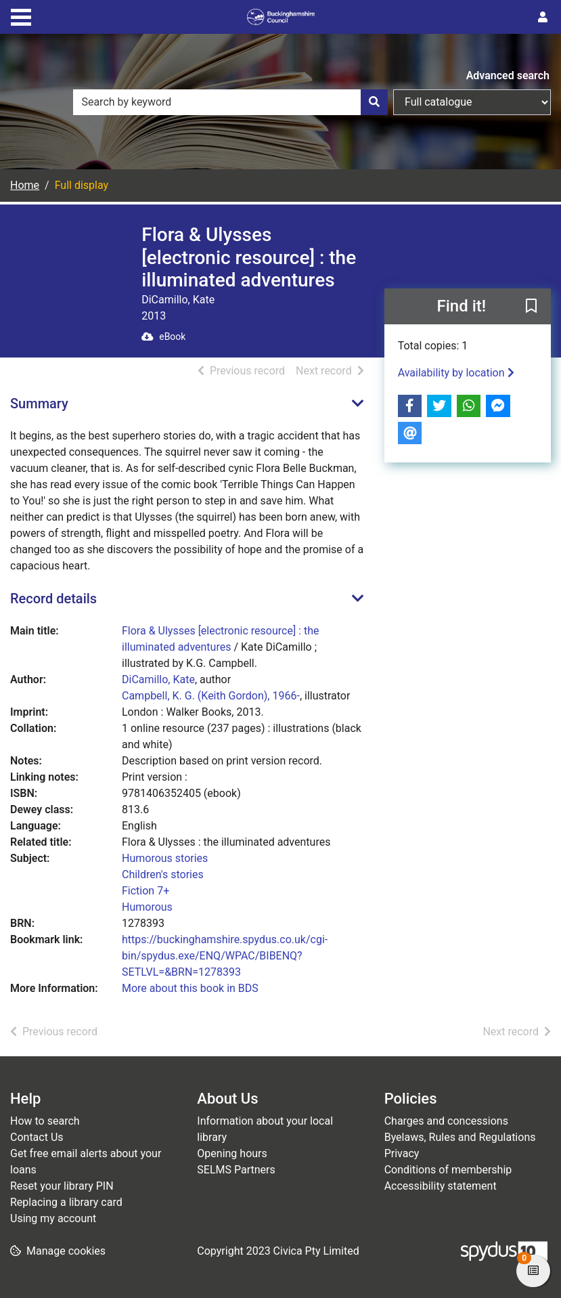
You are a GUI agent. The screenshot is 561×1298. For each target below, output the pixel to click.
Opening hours (232, 1153)
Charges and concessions (446, 1121)
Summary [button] (39, 403)
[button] (531, 307)
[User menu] (543, 17)
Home (24, 185)
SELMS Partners (236, 1169)
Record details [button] (53, 598)
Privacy (402, 1153)
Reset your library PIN (62, 1186)
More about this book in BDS (190, 988)
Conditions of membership (448, 1169)
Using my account (53, 1218)
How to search (45, 1121)
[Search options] (472, 102)
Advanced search (507, 75)
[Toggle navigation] (21, 15)
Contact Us (37, 1137)
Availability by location (456, 372)
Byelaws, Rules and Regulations (460, 1137)
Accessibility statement (440, 1186)
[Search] (374, 102)
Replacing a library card (66, 1202)
